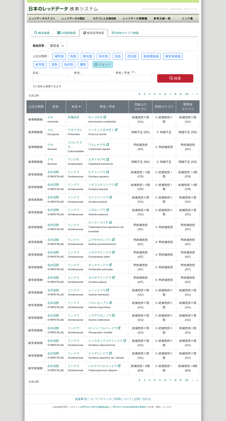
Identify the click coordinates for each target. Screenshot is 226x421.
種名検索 (42, 33)
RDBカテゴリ (164, 106)
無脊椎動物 (151, 56)
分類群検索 (66, 33)
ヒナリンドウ (96, 172)
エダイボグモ (96, 159)
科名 (75, 106)
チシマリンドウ (98, 265)
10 (186, 94)
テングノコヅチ (98, 222)
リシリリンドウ (98, 197)
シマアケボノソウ (99, 315)
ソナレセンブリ (98, 303)
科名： (78, 72)
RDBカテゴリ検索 (125, 33)
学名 (112, 106)
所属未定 (73, 117)
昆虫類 (132, 56)
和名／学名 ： (126, 72)
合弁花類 (53, 172)
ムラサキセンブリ (99, 239)
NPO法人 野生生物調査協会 (95, 407)
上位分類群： (41, 56)
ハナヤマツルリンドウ (102, 366)
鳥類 (73, 56)
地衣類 (68, 64)
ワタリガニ (75, 130)
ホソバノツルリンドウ (102, 328)
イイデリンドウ (98, 353)
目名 (56, 106)
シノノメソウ (96, 290)
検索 (175, 78)
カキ (50, 117)
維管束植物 (173, 56)
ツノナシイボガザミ (101, 130)
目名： (37, 72)
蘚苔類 (40, 64)
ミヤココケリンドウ (101, 184)
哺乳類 (59, 56)
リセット (102, 64)
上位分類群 (36, 106)
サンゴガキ (95, 117)
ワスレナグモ (96, 144)
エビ (50, 130)
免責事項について (86, 399)
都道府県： (40, 45)
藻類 (54, 64)
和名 (103, 106)
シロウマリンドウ (99, 252)
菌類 (83, 64)
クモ (50, 144)
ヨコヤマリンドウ (99, 277)
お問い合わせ (142, 399)
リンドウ (73, 172)
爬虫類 (87, 56)
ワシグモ (73, 159)
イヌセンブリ (96, 209)
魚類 (118, 56)
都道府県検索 (93, 33)
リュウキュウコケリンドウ (105, 340)
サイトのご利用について (116, 399)
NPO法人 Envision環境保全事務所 (129, 407)
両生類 (103, 56)
